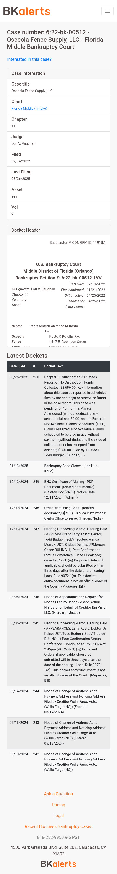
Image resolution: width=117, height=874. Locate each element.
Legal (58, 815)
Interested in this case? (29, 59)
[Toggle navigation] (107, 11)
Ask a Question (58, 794)
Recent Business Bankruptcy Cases (59, 826)
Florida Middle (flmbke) (29, 108)
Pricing (58, 804)
